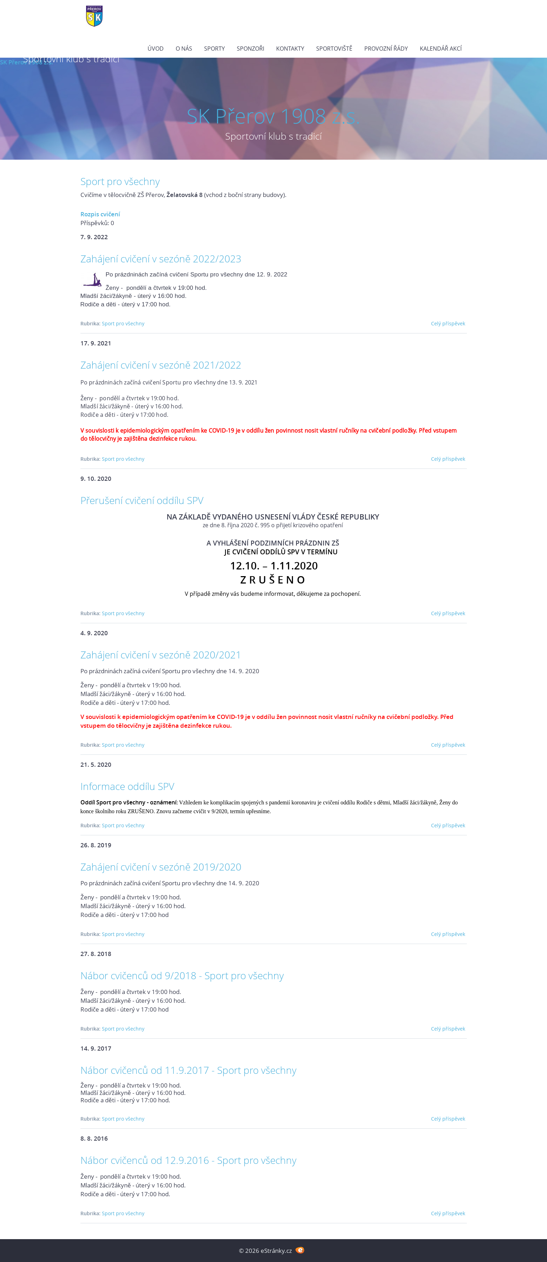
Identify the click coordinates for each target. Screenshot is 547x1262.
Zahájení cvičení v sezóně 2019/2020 (160, 866)
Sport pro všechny (123, 323)
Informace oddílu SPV (127, 786)
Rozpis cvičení (100, 214)
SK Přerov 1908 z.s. (273, 115)
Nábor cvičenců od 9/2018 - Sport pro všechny (182, 975)
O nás (184, 48)
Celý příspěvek (448, 323)
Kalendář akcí (441, 48)
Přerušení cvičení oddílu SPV (141, 500)
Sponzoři (250, 48)
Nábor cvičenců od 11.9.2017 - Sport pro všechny (188, 1070)
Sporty (214, 48)
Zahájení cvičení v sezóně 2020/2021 (160, 654)
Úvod (156, 48)
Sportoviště (334, 48)
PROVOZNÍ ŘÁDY (386, 48)
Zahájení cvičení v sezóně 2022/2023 (160, 258)
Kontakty (290, 48)
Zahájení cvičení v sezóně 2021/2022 (160, 364)
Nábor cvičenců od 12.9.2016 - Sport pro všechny (188, 1160)
